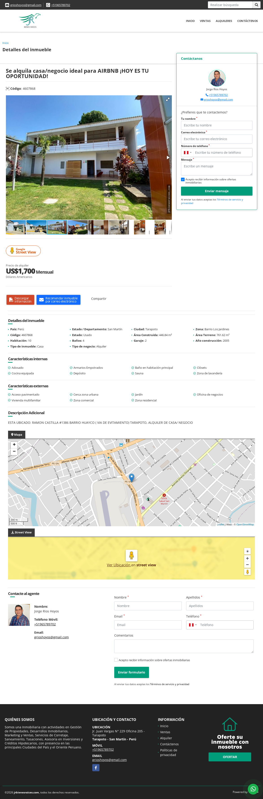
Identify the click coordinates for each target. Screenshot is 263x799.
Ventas (205, 21)
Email (119, 616)
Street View (24, 251)
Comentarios (123, 635)
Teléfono (193, 616)
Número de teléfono (195, 146)
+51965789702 (60, 5)
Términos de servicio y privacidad (169, 684)
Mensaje (187, 160)
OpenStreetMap (245, 524)
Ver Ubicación (119, 564)
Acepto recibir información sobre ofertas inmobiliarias (154, 660)
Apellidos (194, 597)
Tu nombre (189, 119)
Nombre (121, 597)
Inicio (190, 21)
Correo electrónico (194, 132)
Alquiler (166, 738)
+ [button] (14, 445)
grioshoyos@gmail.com (25, 5)
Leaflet (220, 524)
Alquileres (224, 21)
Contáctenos (247, 21)
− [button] (14, 451)
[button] (167, 99)
